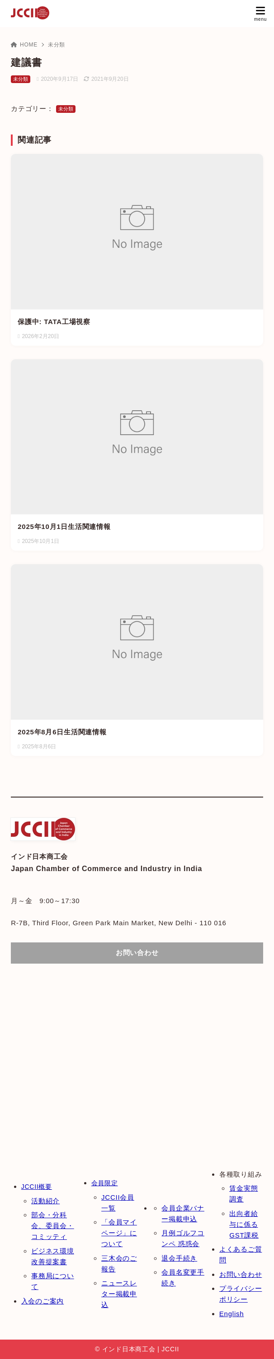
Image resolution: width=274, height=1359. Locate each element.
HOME (24, 45)
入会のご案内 (42, 1301)
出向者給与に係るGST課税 (244, 1224)
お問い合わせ (240, 1274)
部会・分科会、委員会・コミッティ (52, 1225)
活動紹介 (45, 1201)
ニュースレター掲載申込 (119, 1293)
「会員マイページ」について (119, 1233)
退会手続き (179, 1258)
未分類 (56, 45)
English (231, 1313)
